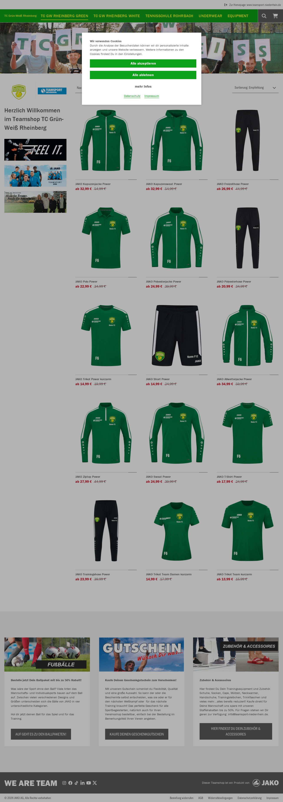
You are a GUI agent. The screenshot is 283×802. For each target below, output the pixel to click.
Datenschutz (132, 96)
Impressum (151, 96)
